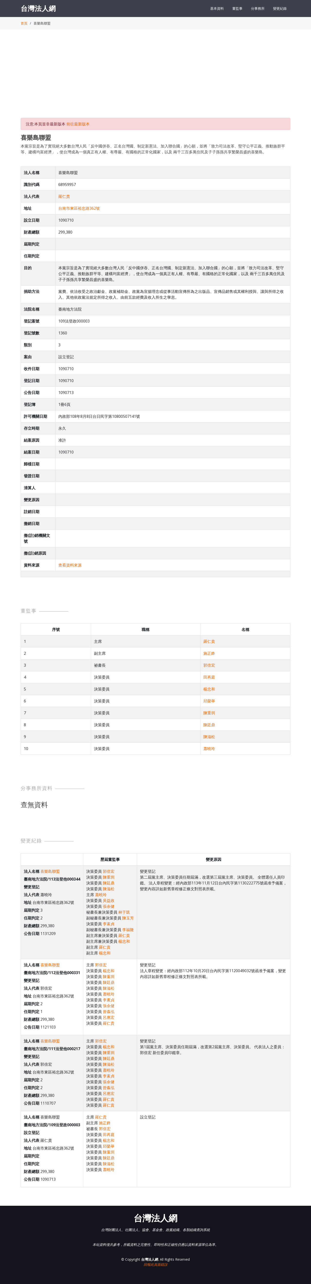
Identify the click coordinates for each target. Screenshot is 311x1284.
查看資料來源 (70, 565)
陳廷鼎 (209, 724)
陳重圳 (209, 713)
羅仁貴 (64, 196)
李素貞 (108, 923)
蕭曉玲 (209, 748)
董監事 (237, 8)
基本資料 (217, 8)
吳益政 (108, 900)
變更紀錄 (280, 8)
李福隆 (128, 929)
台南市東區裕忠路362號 (79, 208)
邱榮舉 (209, 701)
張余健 (108, 906)
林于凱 (124, 912)
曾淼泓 (108, 1011)
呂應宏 (108, 1017)
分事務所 (258, 8)
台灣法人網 (38, 8)
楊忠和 (209, 689)
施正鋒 (209, 653)
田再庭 (209, 677)
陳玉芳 (128, 918)
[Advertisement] (155, 78)
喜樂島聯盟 (50, 871)
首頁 (24, 23)
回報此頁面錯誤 (155, 1264)
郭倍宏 (209, 665)
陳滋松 (209, 736)
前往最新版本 (78, 124)
